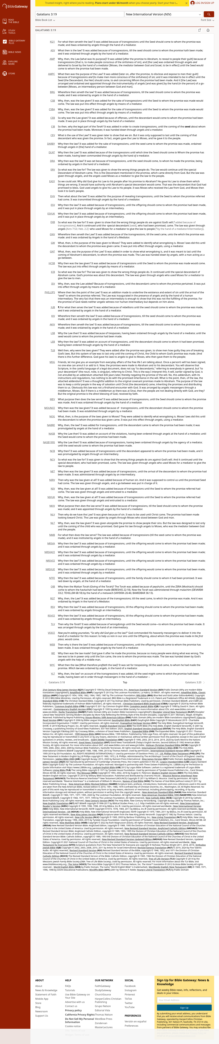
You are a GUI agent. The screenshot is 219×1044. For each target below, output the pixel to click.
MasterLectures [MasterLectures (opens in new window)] (104, 1027)
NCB (52, 451)
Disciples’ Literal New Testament (170, 712)
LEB (53, 341)
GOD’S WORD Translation (104, 739)
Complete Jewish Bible (141, 706)
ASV (52, 50)
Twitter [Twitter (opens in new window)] (129, 1003)
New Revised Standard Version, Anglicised (176, 822)
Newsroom (41, 1011)
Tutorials (70, 990)
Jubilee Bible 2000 (65, 759)
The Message (84, 772)
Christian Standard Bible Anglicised (141, 703)
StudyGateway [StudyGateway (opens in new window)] (103, 990)
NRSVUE (50, 569)
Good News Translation (91, 742)
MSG (52, 362)
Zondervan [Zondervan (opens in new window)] (101, 1023)
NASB (52, 433)
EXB (52, 222)
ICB (53, 272)
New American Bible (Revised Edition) (88, 784)
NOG (52, 416)
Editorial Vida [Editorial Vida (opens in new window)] (102, 1010)
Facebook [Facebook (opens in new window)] (130, 986)
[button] (201, 3)
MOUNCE (49, 408)
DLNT (52, 152)
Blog (37, 1007)
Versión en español (135, 1021)
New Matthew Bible (70, 822)
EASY (52, 181)
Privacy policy (73, 1010)
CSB (52, 100)
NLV (52, 514)
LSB (53, 333)
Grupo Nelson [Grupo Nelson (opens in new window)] (103, 1006)
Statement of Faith (45, 994)
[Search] (209, 14)
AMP (52, 59)
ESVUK (51, 213)
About (38, 986)
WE (53, 653)
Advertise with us (75, 1002)
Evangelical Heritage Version (135, 723)
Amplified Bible (78, 692)
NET (52, 471)
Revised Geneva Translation (152, 847)
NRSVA (51, 543)
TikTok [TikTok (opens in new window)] (128, 998)
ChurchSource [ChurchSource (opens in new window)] (103, 994)
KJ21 (52, 41)
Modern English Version (164, 772)
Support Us (41, 1015)
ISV (53, 283)
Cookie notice (73, 1026)
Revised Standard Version (83, 850)
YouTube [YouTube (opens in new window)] (130, 1007)
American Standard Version (143, 689)
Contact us (71, 1006)
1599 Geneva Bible (84, 734)
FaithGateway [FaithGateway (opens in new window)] (102, 986)
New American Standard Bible (158, 792)
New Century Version (96, 800)
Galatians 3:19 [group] (45, 30)
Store (38, 1003)
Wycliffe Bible (96, 869)
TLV (53, 624)
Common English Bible (66, 706)
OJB (53, 586)
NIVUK (51, 497)
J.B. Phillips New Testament (174, 753)
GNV (52, 234)
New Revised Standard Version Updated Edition (127, 839)
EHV (52, 196)
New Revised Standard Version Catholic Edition (149, 833)
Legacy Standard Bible (172, 761)
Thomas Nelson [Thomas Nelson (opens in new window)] (104, 1014)
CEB (52, 118)
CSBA (52, 109)
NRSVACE (49, 552)
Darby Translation (68, 712)
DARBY (51, 143)
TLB (53, 350)
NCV (52, 459)
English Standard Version (113, 725)
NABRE (51, 425)
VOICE (51, 633)
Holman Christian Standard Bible (163, 745)
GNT (52, 251)
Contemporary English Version (70, 709)
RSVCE (51, 615)
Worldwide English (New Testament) (168, 867)
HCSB (52, 263)
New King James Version (83, 814)
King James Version (152, 759)
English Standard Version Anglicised (143, 728)
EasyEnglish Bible (121, 720)
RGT (52, 598)
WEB (52, 644)
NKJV (52, 506)
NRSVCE (50, 560)
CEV (52, 135)
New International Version (187, 806)
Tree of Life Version (159, 858)
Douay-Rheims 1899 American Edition (105, 717)
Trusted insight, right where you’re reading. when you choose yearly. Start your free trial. (112, 3)
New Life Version (84, 817)
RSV (53, 607)
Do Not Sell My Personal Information (79, 1020)
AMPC (51, 74)
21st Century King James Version (60, 689)
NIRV (52, 480)
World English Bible (64, 867)
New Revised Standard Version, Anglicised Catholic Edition (155, 828)
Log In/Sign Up (204, 3)
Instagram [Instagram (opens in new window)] (131, 990)
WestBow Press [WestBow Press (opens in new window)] (103, 1019)
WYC (52, 665)
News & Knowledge (46, 990)
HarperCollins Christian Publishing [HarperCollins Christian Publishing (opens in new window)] (108, 1000)
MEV (52, 399)
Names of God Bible (133, 781)
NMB (52, 535)
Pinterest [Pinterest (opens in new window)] (130, 994)
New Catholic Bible (155, 797)
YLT (53, 673)
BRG (52, 92)
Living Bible (59, 770)
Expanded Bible (140, 731)
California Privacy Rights (80, 1014)
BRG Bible (141, 695)
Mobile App (41, 998)
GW (53, 243)
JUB (53, 307)
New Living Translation (164, 817)
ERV (53, 169)
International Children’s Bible (157, 747)
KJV (53, 316)
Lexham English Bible (103, 767)
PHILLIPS (50, 292)
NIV (53, 488)
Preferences (131, 1025)
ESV (53, 205)
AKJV (52, 324)
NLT (52, 523)
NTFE (52, 578)
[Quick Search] (79, 14)
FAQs (68, 986)
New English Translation (55, 803)
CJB (53, 126)
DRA (52, 161)
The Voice (73, 864)
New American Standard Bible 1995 (160, 795)
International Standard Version (166, 750)
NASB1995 (49, 442)
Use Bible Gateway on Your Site (77, 996)
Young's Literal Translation (151, 869)
